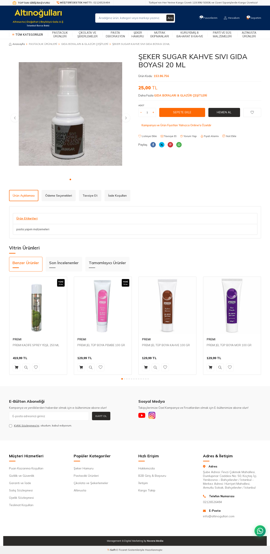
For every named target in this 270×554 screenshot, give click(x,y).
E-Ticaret (121, 549)
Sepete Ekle (182, 112)
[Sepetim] (253, 18)
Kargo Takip (146, 490)
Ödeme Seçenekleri (58, 195)
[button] (70, 179)
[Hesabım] (231, 18)
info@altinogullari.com (218, 516)
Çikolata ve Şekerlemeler (87, 34)
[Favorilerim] (207, 18)
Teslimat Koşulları (21, 505)
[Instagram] (154, 416)
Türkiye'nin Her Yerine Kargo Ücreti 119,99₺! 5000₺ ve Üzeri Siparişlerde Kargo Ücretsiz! (203, 2)
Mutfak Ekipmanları (159, 34)
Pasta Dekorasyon (115, 34)
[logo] (38, 15)
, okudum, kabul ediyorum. (40, 425)
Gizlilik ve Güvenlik (21, 476)
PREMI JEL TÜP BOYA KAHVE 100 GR (166, 345)
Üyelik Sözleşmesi (21, 498)
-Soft (111, 549)
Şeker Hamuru (137, 34)
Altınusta (80, 490)
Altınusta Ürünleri (249, 34)
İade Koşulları (117, 195)
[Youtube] (142, 416)
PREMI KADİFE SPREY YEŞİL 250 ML (36, 345)
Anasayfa (17, 44)
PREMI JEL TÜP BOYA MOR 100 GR (229, 345)
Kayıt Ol (101, 416)
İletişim (143, 483)
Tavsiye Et (168, 136)
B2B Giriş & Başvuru (152, 476)
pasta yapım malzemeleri (32, 229)
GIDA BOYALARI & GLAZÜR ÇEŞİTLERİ (84, 44)
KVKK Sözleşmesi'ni (26, 425)
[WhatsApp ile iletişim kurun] (259, 528)
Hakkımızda (146, 468)
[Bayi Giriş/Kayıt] (31, 3)
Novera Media (155, 540)
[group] (70, 113)
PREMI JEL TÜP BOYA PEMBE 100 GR (101, 345)
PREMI (17, 339)
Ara (170, 18)
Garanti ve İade (20, 483)
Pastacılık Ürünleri (60, 34)
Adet (141, 105)
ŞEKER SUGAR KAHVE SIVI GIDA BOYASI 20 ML (141, 44)
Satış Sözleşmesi (21, 490)
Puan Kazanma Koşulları (26, 468)
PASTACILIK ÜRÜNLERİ (43, 44)
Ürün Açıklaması (24, 195)
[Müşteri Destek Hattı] (83, 3)
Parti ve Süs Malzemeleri (222, 34)
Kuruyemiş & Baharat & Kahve (189, 34)
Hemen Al (224, 112)
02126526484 (212, 502)
